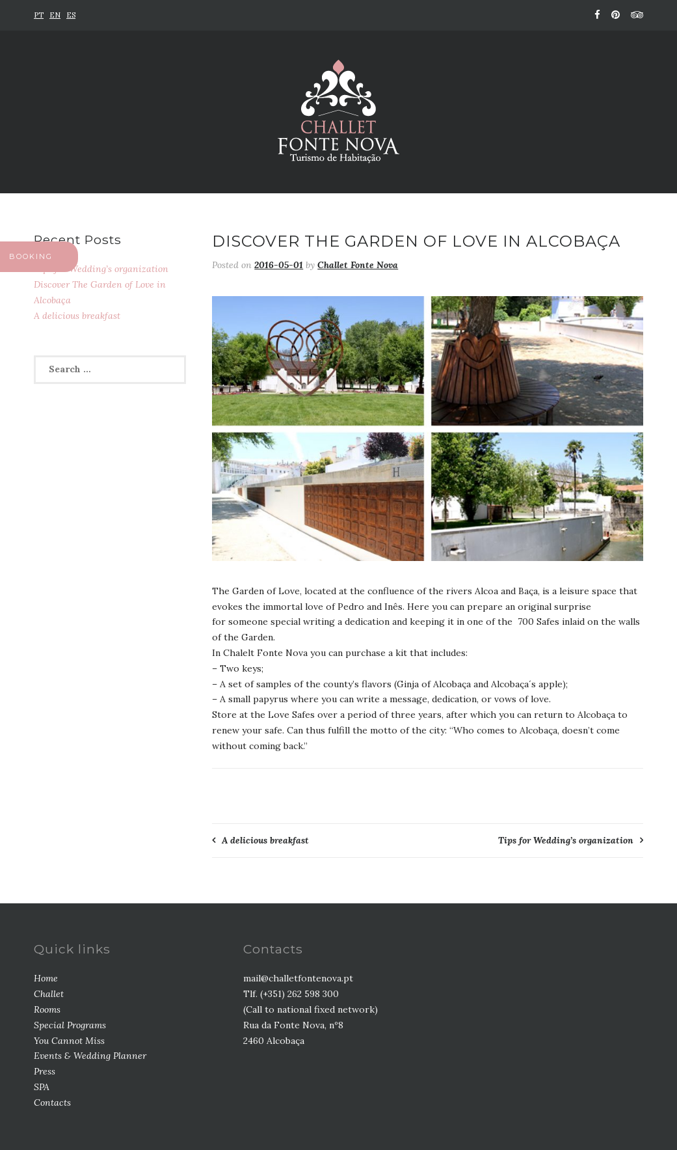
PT (39, 15)
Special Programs (70, 1025)
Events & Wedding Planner (90, 1055)
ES (70, 15)
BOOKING (31, 256)
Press (44, 1071)
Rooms (47, 1009)
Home (46, 978)
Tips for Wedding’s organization (565, 840)
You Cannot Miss (69, 1041)
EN (54, 15)
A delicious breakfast (265, 840)
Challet (49, 994)
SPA (41, 1087)
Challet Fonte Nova (357, 265)
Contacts (52, 1102)
